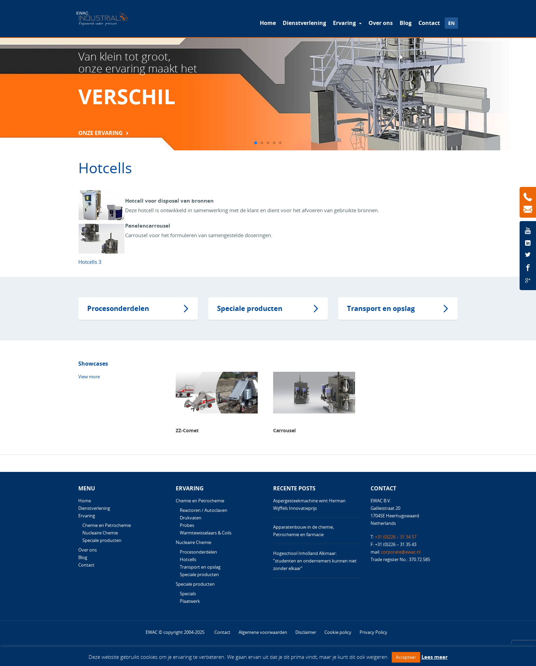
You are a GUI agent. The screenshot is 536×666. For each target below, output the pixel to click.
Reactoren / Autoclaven (203, 510)
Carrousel (284, 430)
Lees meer (434, 656)
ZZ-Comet (187, 430)
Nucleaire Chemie (100, 533)
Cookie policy (337, 632)
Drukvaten (190, 518)
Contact (429, 23)
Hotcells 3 (90, 261)
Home (268, 23)
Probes (187, 525)
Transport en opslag (381, 308)
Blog (406, 23)
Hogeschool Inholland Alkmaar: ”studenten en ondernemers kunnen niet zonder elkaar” (315, 560)
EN (451, 23)
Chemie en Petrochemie (106, 525)
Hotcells (188, 559)
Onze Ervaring (100, 133)
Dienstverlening (304, 23)
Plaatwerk (190, 601)
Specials (188, 593)
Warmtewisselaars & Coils (205, 533)
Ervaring (345, 23)
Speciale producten (249, 308)
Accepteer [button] (406, 657)
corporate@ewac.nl (400, 552)
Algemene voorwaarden (263, 632)
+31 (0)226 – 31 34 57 (395, 537)
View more (89, 376)
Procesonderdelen (118, 308)
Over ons (380, 23)
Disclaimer (305, 632)
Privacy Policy (373, 632)
